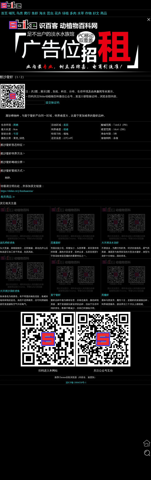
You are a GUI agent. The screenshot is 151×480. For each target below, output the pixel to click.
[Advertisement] (75, 432)
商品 (103, 13)
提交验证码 (52, 102)
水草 (80, 13)
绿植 (65, 13)
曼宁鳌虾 (56, 295)
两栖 (15, 125)
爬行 (27, 13)
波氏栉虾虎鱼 (7, 242)
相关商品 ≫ (8, 196)
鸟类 (19, 13)
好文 (96, 13)
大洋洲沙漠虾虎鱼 (10, 291)
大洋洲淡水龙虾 (110, 242)
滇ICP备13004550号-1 (76, 382)
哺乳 (12, 13)
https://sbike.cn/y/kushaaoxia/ (17, 190)
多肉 (73, 13)
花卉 (58, 13)
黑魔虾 (105, 295)
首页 (4, 13)
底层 (65, 125)
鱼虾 (35, 13)
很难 (65, 129)
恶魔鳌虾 (56, 242)
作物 (88, 13)
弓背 (15, 133)
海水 (42, 13)
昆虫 (50, 13)
